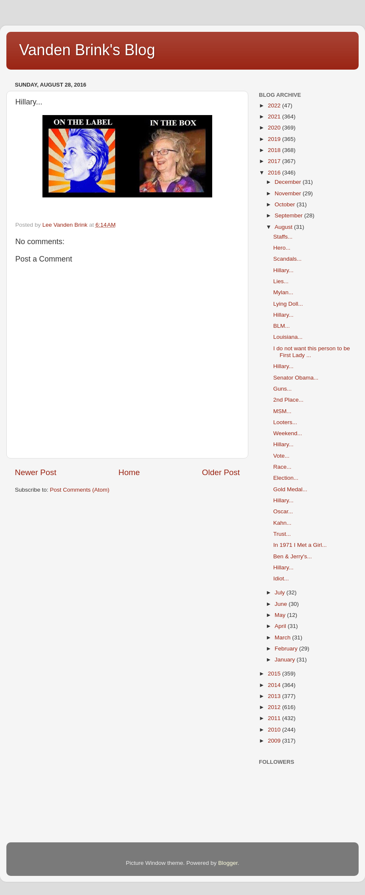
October (286, 204)
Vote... (281, 456)
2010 (275, 729)
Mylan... (283, 292)
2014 (275, 685)
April (281, 626)
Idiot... (281, 578)
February (287, 648)
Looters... (285, 422)
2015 (275, 673)
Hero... (282, 248)
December (289, 182)
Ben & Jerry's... (292, 556)
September (289, 215)
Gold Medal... (290, 489)
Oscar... (283, 511)
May (281, 615)
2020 (275, 127)
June (282, 604)
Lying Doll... (288, 304)
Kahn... (282, 523)
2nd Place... (288, 400)
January (286, 659)
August (284, 227)
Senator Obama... (296, 377)
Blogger (228, 863)
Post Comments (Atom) (80, 490)
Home (129, 472)
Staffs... (283, 237)
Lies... (281, 281)
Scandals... (287, 259)
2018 (275, 150)
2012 (275, 707)
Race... (282, 467)
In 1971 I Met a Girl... (300, 545)
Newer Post (35, 472)
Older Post (221, 472)
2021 (275, 116)
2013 (275, 696)
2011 (275, 718)
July (280, 592)
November (289, 193)
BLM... (281, 326)
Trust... (282, 534)
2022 (275, 105)
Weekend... (287, 433)
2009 (275, 740)
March (283, 637)
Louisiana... (288, 337)
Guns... (282, 389)
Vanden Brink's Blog (87, 50)
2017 (275, 161)
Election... (285, 478)
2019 (275, 139)
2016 (275, 172)
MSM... (282, 411)
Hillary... (283, 270)
